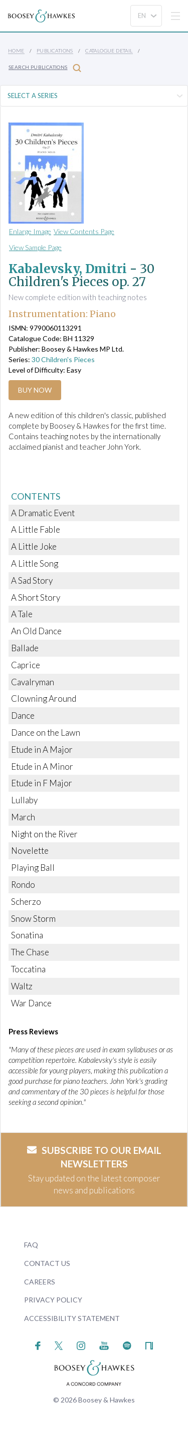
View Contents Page (84, 231)
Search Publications (45, 68)
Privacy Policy (53, 1299)
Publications (55, 51)
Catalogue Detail (108, 51)
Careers (39, 1281)
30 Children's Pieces (63, 359)
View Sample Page (35, 247)
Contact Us (47, 1263)
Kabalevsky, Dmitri (68, 269)
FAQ (31, 1244)
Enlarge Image (30, 231)
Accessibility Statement (72, 1318)
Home (16, 51)
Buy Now (35, 390)
